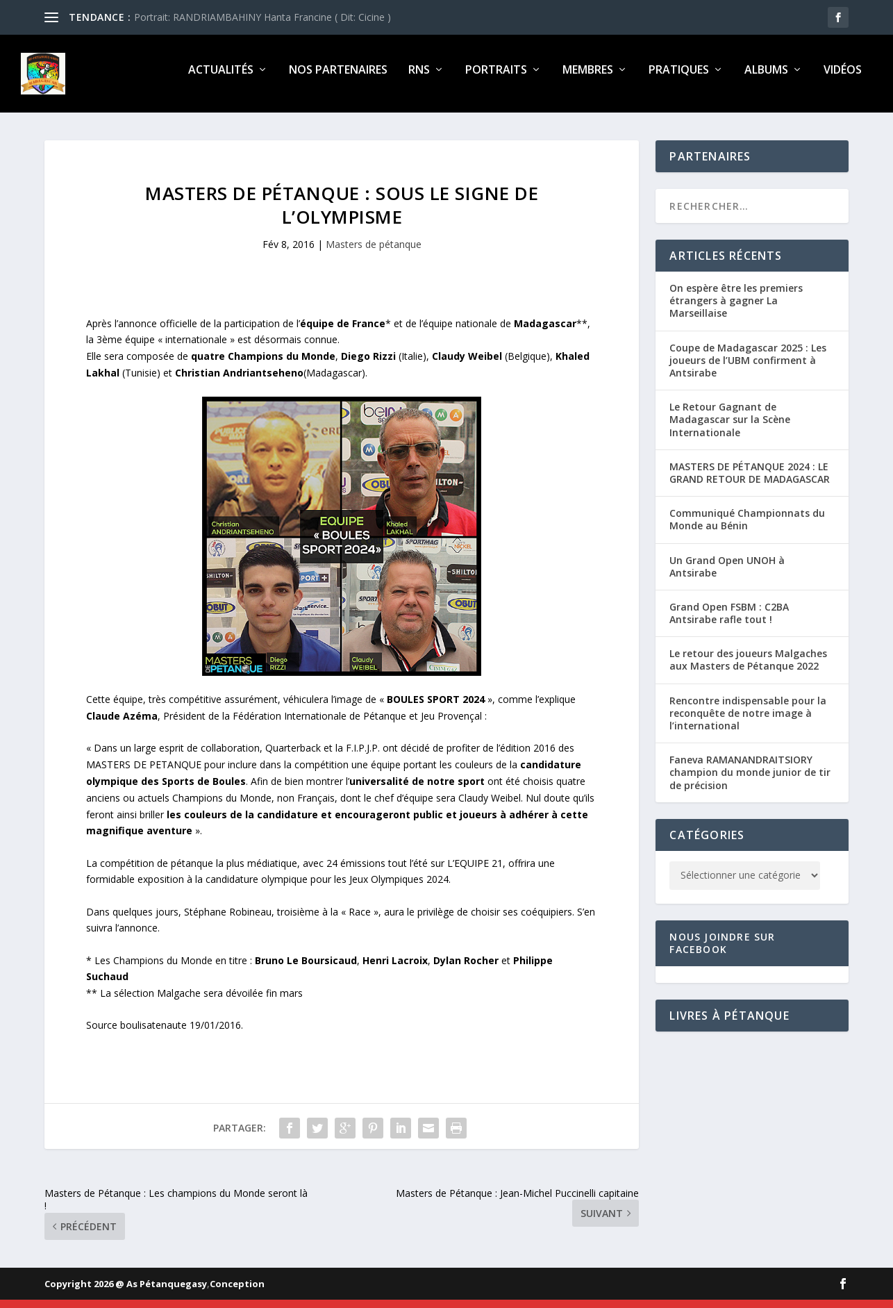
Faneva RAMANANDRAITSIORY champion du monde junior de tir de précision (750, 780)
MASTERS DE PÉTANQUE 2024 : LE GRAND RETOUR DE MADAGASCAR (749, 481)
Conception (237, 1292)
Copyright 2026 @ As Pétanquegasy (125, 1292)
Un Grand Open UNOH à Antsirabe (727, 574)
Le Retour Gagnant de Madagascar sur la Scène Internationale (729, 427)
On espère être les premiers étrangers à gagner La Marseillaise (736, 309)
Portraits (496, 78)
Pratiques (679, 78)
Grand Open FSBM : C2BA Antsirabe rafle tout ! (729, 621)
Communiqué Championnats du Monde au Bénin (747, 527)
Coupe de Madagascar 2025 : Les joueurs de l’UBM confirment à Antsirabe (747, 368)
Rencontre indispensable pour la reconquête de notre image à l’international (747, 721)
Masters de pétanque (374, 252)
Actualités (220, 78)
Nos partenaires (338, 78)
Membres (587, 78)
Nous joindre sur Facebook (722, 951)
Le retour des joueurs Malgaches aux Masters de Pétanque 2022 (748, 668)
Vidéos (843, 78)
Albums (766, 78)
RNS (419, 78)
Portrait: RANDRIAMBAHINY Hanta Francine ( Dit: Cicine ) (262, 17)
